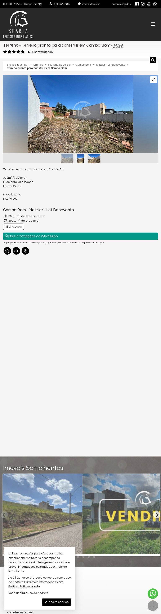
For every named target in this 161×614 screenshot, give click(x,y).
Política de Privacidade (24, 586)
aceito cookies (56, 602)
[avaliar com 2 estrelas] (10, 51)
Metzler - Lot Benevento (46, 209)
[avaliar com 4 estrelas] (18, 51)
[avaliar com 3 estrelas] (14, 51)
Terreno (10, 45)
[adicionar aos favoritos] (154, 548)
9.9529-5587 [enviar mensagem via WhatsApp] (62, 4)
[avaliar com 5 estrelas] (23, 51)
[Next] (156, 514)
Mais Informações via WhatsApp (31, 235)
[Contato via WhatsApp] (153, 593)
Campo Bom (13, 209)
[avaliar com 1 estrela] (5, 51)
